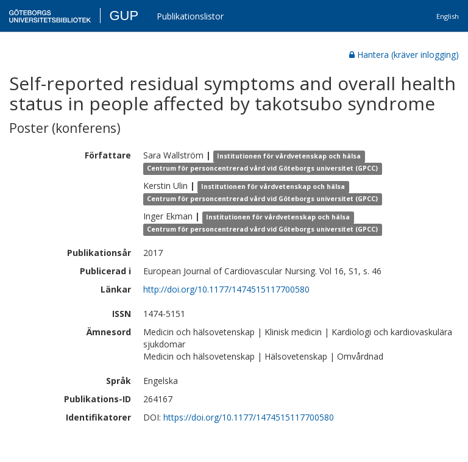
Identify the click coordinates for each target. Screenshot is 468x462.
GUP (123, 15)
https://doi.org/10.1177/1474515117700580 (248, 417)
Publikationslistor (190, 16)
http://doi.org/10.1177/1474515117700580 (226, 289)
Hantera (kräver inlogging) (404, 54)
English (447, 16)
